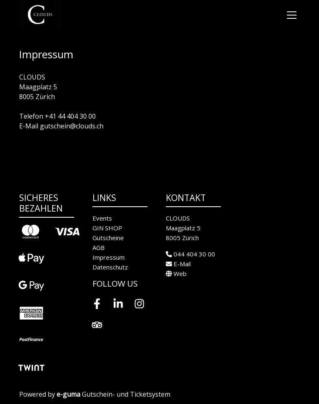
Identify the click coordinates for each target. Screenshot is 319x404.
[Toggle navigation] (291, 14)
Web (176, 273)
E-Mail (178, 264)
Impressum (108, 257)
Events (102, 218)
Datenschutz (110, 267)
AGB (98, 247)
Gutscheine (108, 238)
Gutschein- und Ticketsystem (113, 394)
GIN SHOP (107, 228)
